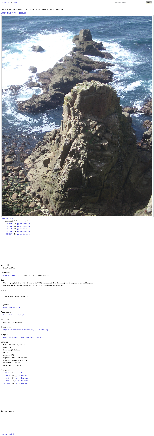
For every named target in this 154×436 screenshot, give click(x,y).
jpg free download (23, 224)
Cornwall (16, 315)
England (23, 315)
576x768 (9, 231)
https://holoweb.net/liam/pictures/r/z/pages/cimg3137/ (23, 337)
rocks (10, 307)
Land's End (7, 315)
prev (3, 218)
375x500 (9, 224)
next (11, 218)
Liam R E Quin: (26, 275)
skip (9, 2)
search (14, 2)
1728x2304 (8, 234)
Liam (4, 2)
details (23, 13)
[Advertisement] (18, 250)
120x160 (9, 226)
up (7, 218)
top (14, 434)
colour (20, 307)
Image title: (5, 265)
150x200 (9, 229)
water (15, 307)
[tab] (9, 221)
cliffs (5, 307)
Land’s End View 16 (10, 13)
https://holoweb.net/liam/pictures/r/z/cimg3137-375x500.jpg (25, 330)
